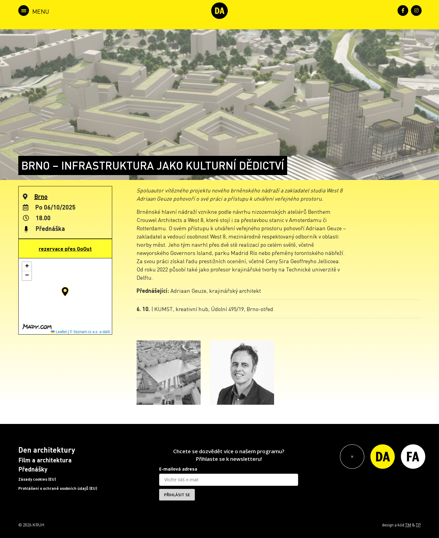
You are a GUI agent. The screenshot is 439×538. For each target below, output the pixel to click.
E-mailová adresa (178, 469)
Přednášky (33, 469)
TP (418, 524)
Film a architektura (45, 460)
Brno (41, 196)
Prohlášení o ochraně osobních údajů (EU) (57, 488)
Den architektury (46, 449)
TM (408, 524)
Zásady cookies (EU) (37, 479)
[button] (65, 291)
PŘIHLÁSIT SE (177, 494)
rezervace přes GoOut (65, 248)
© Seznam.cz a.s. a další (90, 332)
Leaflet (58, 332)
